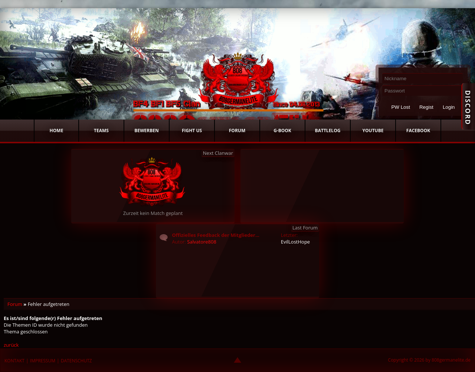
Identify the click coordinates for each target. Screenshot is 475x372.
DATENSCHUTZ (76, 361)
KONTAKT (14, 361)
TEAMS (101, 130)
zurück (11, 345)
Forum (14, 304)
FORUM (237, 130)
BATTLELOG (328, 130)
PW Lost (400, 107)
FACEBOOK (418, 130)
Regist (426, 107)
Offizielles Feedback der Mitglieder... (215, 235)
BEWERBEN (146, 130)
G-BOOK (282, 130)
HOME (56, 130)
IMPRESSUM (42, 361)
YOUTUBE (373, 130)
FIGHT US (192, 130)
